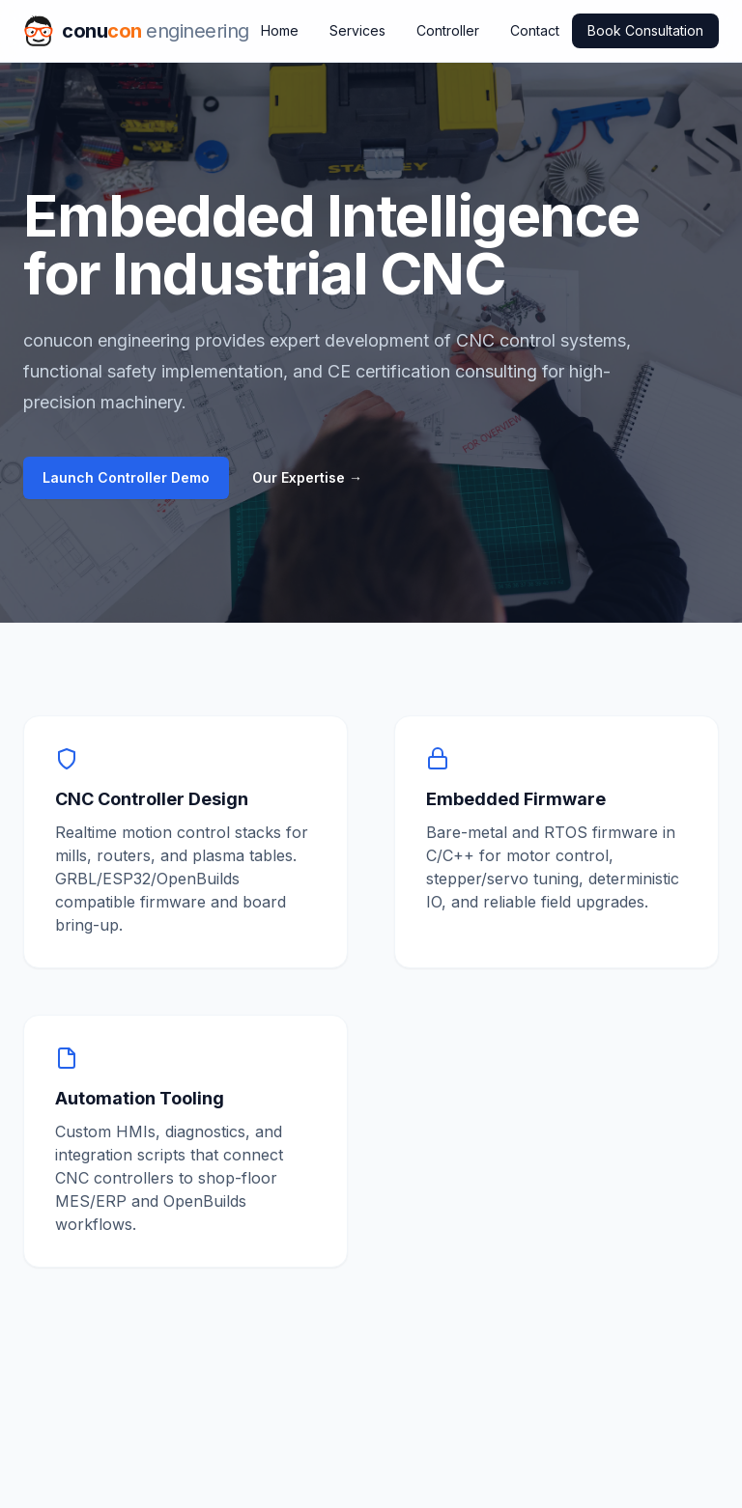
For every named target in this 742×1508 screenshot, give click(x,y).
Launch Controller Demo (126, 477)
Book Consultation (645, 30)
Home (280, 30)
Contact (534, 30)
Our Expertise (307, 477)
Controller (447, 30)
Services (357, 30)
